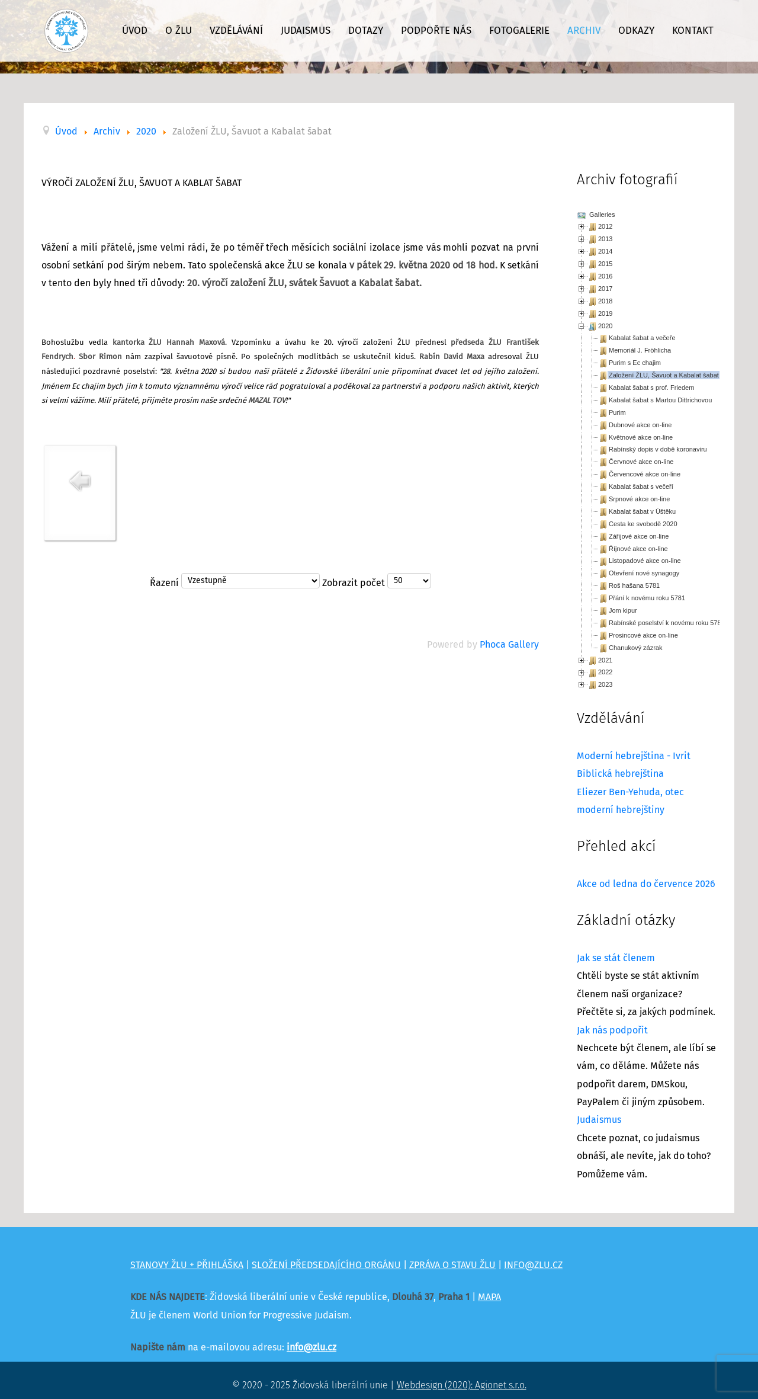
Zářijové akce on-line (639, 536)
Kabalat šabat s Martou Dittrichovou (660, 400)
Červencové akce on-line (644, 474)
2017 (605, 288)
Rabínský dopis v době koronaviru (658, 449)
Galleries (601, 214)
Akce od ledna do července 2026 (646, 884)
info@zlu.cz (311, 1347)
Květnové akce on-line (641, 437)
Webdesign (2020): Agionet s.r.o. (461, 1385)
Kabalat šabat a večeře (642, 337)
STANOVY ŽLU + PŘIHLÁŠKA (186, 1265)
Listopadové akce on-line (645, 560)
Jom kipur (623, 610)
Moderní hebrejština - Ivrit (633, 756)
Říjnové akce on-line (638, 548)
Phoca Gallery (509, 644)
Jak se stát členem (616, 958)
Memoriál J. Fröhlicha (640, 350)
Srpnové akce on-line (639, 498)
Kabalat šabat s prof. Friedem (651, 387)
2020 (605, 325)
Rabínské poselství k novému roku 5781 (667, 622)
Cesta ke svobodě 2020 (643, 523)
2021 (605, 660)
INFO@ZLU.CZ (533, 1265)
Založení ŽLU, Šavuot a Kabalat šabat (664, 375)
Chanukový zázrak (636, 647)
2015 (605, 263)
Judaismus (599, 1120)
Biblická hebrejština (620, 774)
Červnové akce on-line (641, 461)
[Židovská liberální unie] (66, 31)
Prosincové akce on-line (643, 635)
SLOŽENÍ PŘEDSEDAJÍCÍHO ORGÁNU (326, 1265)
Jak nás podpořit (612, 1030)
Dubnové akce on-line (640, 424)
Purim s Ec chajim (635, 362)
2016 (605, 276)
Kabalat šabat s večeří (641, 486)
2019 (605, 313)
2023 (605, 684)
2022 (605, 672)
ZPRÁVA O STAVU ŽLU (452, 1265)
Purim (617, 412)
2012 (605, 226)
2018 (605, 301)
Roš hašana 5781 (634, 585)
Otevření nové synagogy (644, 573)
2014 (605, 251)
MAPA (489, 1297)
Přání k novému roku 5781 (647, 597)
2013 (605, 238)
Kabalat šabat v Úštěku (642, 511)
